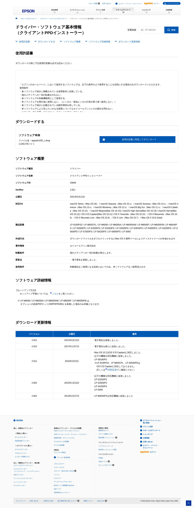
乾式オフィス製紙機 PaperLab (64, 485)
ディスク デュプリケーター (63, 481)
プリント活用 (148, 427)
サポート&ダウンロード (151, 430)
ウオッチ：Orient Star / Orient (64, 471)
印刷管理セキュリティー (62, 492)
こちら (54, 294)
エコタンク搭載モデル (22, 456)
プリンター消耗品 (60, 452)
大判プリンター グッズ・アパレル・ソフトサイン (70, 434)
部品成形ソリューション (106, 437)
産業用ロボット (103, 430)
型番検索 (132, 29)
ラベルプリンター (19, 485)
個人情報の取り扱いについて (68, 501)
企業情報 (146, 438)
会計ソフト (57, 489)
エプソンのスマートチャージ (23, 465)
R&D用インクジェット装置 (107, 449)
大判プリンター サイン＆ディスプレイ (66, 430)
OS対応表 (111, 370)
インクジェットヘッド (105, 446)
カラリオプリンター (21, 449)
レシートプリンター (20, 482)
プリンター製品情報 (63, 457)
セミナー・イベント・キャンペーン (130, 3)
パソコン (57, 474)
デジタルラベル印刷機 (61, 441)
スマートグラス (59, 467)
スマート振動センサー (105, 434)
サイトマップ (20, 501)
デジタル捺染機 (59, 445)
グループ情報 (93, 3)
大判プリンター (18, 474)
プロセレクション (21, 453)
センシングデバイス (105, 465)
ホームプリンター (21, 437)
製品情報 (19, 420)
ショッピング (148, 434)
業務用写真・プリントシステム (64, 438)
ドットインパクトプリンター (23, 478)
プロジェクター (59, 464)
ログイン (152, 3)
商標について (88, 501)
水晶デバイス (102, 461)
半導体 (100, 458)
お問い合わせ (106, 3)
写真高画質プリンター (22, 441)
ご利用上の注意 (48, 501)
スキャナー (57, 478)
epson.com (100, 501)
